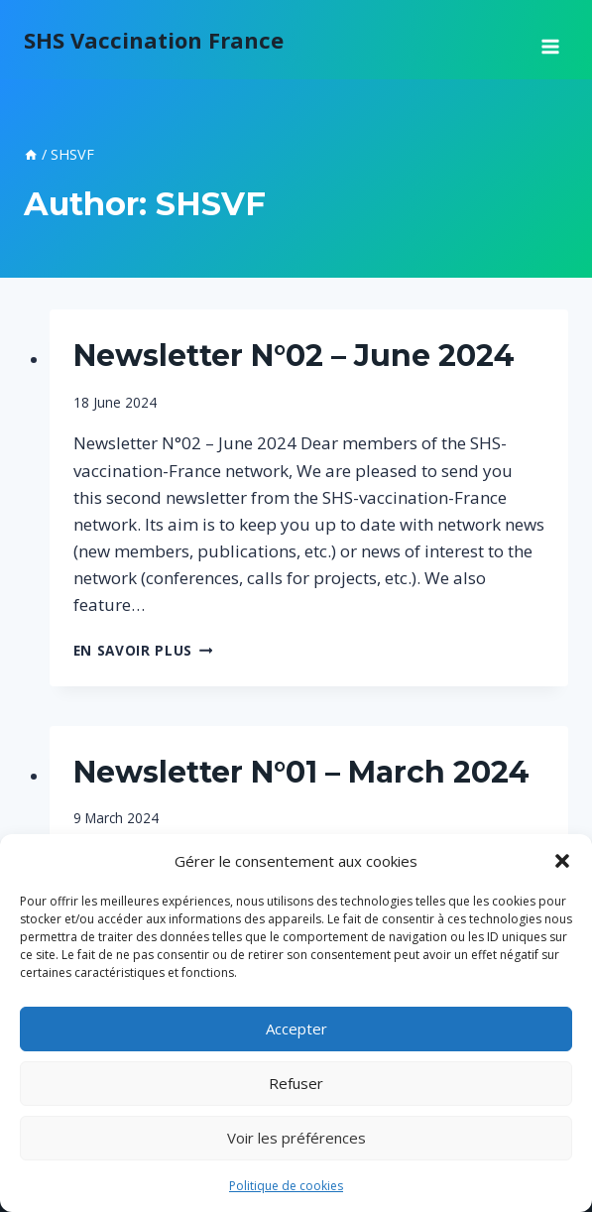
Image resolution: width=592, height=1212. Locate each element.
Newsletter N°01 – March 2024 (301, 772)
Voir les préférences (296, 1138)
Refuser (296, 1083)
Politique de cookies (286, 1185)
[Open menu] (550, 40)
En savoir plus (143, 650)
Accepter (296, 1028)
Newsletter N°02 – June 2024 (294, 355)
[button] (562, 861)
